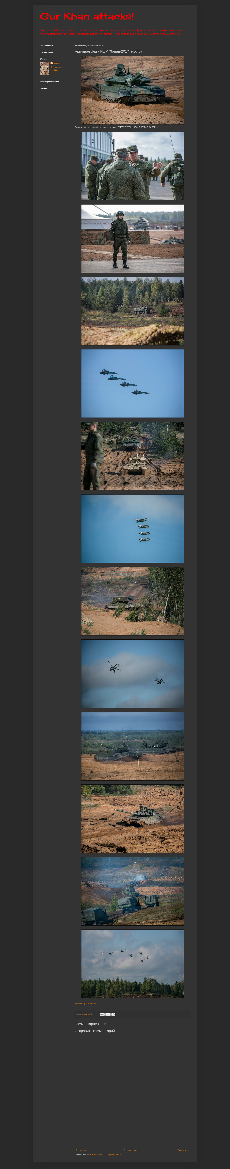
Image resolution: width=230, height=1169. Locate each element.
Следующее (81, 1150)
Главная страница (132, 1150)
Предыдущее (184, 1150)
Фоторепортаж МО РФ (85, 1003)
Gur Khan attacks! (87, 16)
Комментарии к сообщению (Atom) (105, 1155)
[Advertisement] (152, 1125)
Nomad (57, 63)
